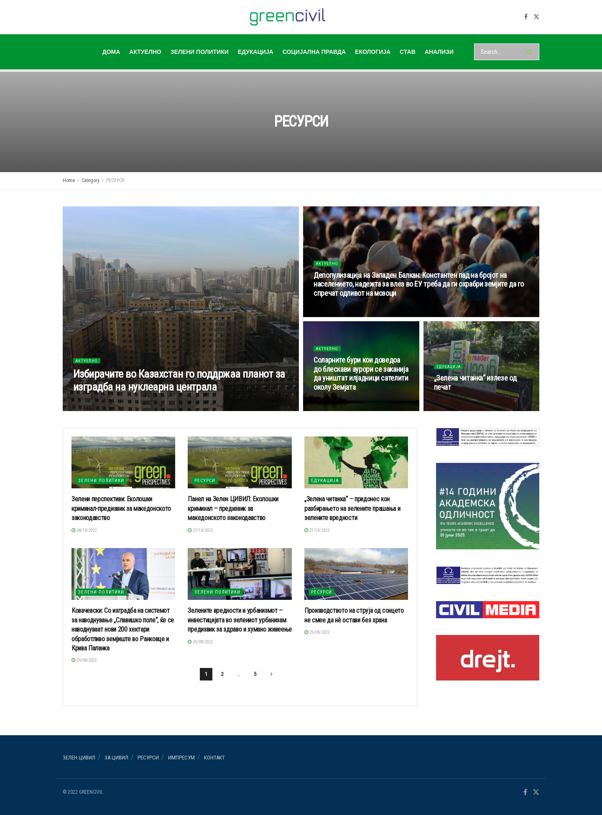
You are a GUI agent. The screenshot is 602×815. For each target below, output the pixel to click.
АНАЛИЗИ (439, 51)
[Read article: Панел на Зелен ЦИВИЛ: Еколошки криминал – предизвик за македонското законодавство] (239, 462)
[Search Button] (530, 51)
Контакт (214, 757)
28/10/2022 (84, 530)
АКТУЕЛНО (145, 51)
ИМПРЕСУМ (181, 757)
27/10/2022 (200, 530)
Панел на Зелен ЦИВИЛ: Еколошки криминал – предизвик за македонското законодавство (233, 508)
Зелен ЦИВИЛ (79, 757)
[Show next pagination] (271, 674)
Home (69, 180)
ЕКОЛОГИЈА (372, 51)
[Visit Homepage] (288, 16)
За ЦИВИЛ (116, 757)
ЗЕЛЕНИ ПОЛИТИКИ (200, 51)
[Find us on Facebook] (526, 17)
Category (90, 180)
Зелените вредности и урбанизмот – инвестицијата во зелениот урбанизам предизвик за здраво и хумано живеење (239, 620)
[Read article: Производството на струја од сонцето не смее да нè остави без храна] (356, 574)
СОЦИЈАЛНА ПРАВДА (314, 51)
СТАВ (408, 51)
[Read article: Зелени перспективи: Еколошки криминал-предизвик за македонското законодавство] (123, 462)
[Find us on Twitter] (536, 17)
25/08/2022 (200, 642)
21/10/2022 (316, 530)
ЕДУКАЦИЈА (255, 51)
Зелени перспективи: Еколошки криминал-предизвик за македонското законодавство (121, 508)
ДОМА (111, 51)
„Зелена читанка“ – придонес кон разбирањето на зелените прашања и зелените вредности (352, 508)
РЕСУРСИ (115, 180)
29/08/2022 (84, 660)
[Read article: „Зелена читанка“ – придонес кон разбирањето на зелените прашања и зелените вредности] (356, 462)
